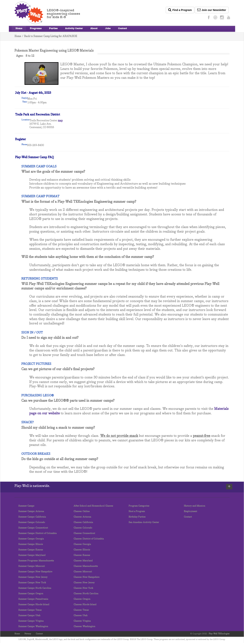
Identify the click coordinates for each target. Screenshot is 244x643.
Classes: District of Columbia (89, 538)
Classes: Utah (80, 615)
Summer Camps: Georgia (31, 538)
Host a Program (137, 511)
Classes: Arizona (82, 516)
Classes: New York (83, 588)
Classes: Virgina (82, 621)
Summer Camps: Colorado (31, 522)
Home (18, 29)
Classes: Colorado (83, 527)
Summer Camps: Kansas (30, 549)
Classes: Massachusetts (86, 566)
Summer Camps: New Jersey (33, 577)
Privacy (28, 633)
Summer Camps (26, 505)
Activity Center (74, 29)
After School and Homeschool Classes (93, 505)
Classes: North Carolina (86, 593)
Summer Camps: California (32, 516)
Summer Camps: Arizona (31, 511)
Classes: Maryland (83, 560)
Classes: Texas (81, 610)
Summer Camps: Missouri (31, 566)
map (60, 120)
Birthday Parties (137, 516)
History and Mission (194, 505)
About (93, 29)
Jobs (107, 29)
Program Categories (139, 505)
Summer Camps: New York (32, 582)
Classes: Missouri (83, 571)
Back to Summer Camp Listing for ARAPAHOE (50, 36)
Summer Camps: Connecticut (33, 527)
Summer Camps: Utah (29, 615)
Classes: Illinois (82, 549)
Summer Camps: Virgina (31, 621)
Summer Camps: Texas (30, 610)
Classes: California (83, 522)
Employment (190, 511)
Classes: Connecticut (84, 533)
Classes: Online (82, 511)
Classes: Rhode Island (85, 604)
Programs (35, 29)
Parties (53, 29)
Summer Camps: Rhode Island (33, 604)
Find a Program (180, 10)
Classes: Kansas (82, 555)
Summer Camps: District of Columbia (37, 533)
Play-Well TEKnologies (219, 633)
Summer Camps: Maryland (31, 555)
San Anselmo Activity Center (144, 522)
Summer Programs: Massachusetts (36, 560)
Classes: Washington (84, 626)
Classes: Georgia (82, 544)
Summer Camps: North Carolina (34, 588)
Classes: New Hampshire (86, 577)
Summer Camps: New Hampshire (35, 571)
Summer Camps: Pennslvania (33, 599)
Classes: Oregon (82, 599)
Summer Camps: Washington (33, 626)
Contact (122, 29)
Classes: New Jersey (84, 582)
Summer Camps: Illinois (30, 544)
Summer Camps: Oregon (30, 593)
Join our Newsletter (211, 10)
